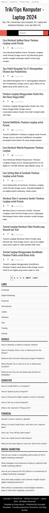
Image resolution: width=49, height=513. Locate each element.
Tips (3, 323)
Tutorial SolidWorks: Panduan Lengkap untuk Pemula (23, 124)
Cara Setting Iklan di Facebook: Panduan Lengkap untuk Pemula (21, 174)
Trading (4, 328)
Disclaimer (35, 2)
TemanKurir (34, 507)
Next (28, 278)
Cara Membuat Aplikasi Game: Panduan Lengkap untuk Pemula (20, 42)
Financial (5, 301)
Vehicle (4, 334)
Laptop (4, 312)
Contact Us (13, 2)
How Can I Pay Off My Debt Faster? (15, 433)
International (6, 306)
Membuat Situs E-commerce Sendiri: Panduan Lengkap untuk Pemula (23, 200)
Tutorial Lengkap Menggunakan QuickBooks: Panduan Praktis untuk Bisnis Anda (23, 253)
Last (35, 278)
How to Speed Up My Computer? (14, 391)
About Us (4, 2)
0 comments (19, 48)
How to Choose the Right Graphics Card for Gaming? (23, 397)
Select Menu (3, 33)
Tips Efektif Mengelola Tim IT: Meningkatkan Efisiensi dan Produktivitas (23, 70)
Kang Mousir (19, 504)
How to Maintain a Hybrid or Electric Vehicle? (19, 345)
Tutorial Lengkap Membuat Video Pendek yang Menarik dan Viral (24, 228)
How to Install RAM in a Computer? (15, 386)
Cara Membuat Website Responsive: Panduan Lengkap (23, 149)
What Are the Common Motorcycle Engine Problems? (23, 358)
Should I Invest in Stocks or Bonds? (15, 419)
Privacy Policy (25, 2)
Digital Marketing (8, 295)
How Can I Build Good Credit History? (16, 438)
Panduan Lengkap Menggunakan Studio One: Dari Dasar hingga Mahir (23, 95)
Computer (5, 290)
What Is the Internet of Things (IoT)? (16, 408)
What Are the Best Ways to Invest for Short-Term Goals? (24, 444)
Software (4, 317)
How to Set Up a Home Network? (14, 402)
